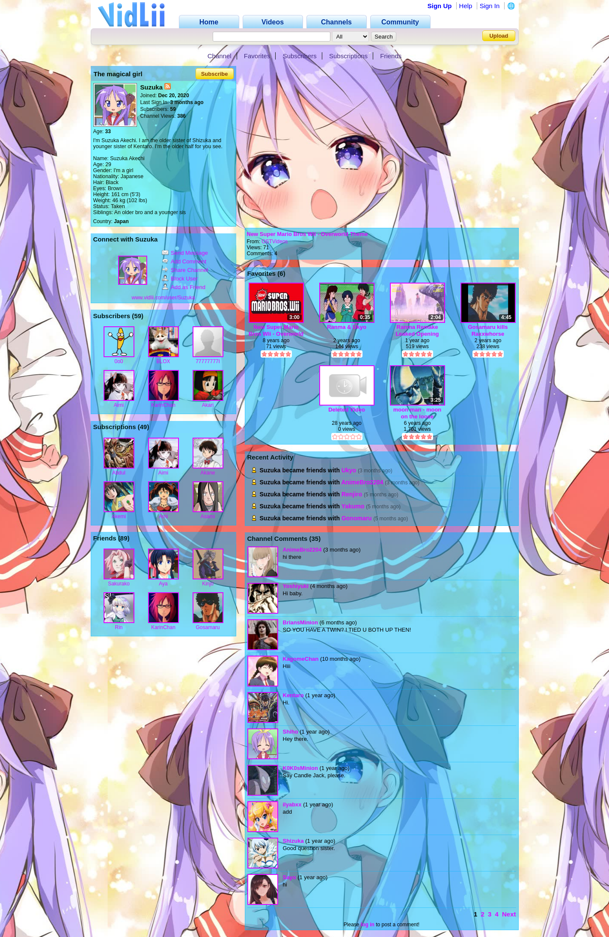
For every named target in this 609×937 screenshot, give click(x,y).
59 (137, 315)
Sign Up (440, 5)
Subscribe (214, 74)
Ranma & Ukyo (346, 327)
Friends (390, 56)
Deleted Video (346, 409)
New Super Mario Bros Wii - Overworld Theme (307, 234)
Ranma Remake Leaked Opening (417, 330)
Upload (498, 36)
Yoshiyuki (296, 586)
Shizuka (293, 841)
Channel (220, 56)
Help (465, 5)
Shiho (290, 731)
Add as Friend (183, 287)
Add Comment (184, 261)
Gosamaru (208, 627)
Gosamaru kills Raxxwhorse (488, 330)
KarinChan (163, 405)
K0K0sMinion (300, 768)
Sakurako (119, 584)
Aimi (119, 405)
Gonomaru (357, 518)
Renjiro (352, 494)
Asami (208, 516)
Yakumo (353, 506)
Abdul (118, 473)
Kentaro (293, 695)
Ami (163, 516)
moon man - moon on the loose (417, 413)
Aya (163, 584)
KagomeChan (301, 659)
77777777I (208, 361)
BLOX (163, 361)
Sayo (289, 877)
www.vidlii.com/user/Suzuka (163, 298)
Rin (118, 627)
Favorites (257, 56)
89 (124, 538)
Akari (208, 405)
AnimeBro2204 (362, 482)
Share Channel (185, 270)
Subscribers (300, 56)
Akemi (119, 516)
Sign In (490, 5)
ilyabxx (292, 804)
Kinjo (208, 584)
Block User (180, 278)
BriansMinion (300, 622)
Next (509, 914)
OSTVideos (274, 242)
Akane (207, 473)
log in (367, 925)
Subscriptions (348, 56)
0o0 (118, 361)
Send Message (185, 253)
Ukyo (349, 470)
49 (143, 426)
